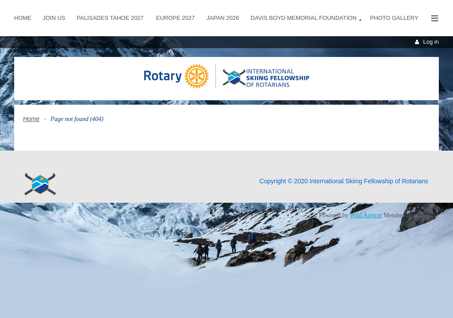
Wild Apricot (366, 215)
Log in (431, 41)
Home (31, 118)
